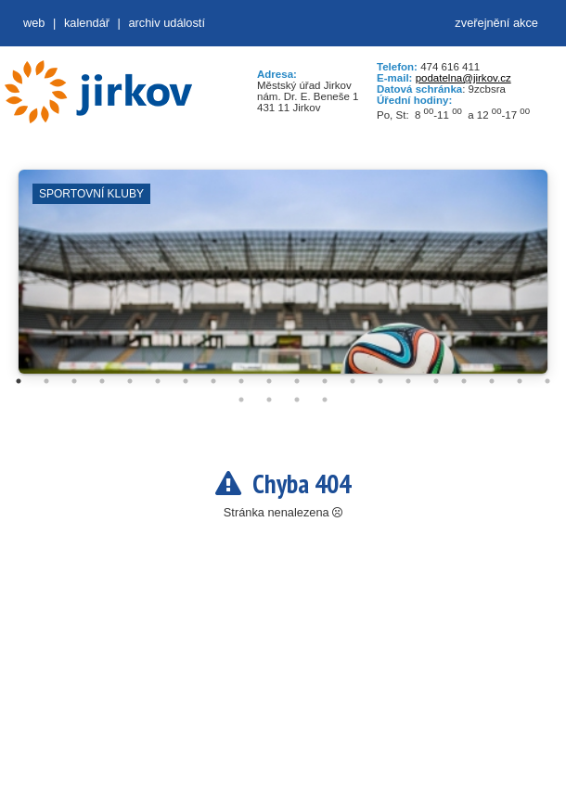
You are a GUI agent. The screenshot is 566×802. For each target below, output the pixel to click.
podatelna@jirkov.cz (463, 77)
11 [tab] (297, 381)
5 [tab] (130, 381)
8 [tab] (213, 381)
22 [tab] (269, 399)
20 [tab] (547, 381)
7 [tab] (185, 381)
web (34, 23)
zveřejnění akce (496, 23)
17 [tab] (464, 381)
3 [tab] (74, 381)
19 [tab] (519, 381)
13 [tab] (352, 381)
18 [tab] (491, 381)
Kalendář (86, 23)
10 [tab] (269, 381)
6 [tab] (157, 381)
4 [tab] (102, 381)
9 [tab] (241, 381)
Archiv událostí (166, 23)
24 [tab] (324, 399)
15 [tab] (408, 381)
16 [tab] (436, 381)
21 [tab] (241, 399)
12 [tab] (324, 381)
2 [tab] (46, 381)
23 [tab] (297, 399)
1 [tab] (18, 381)
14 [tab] (380, 381)
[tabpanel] (283, 281)
